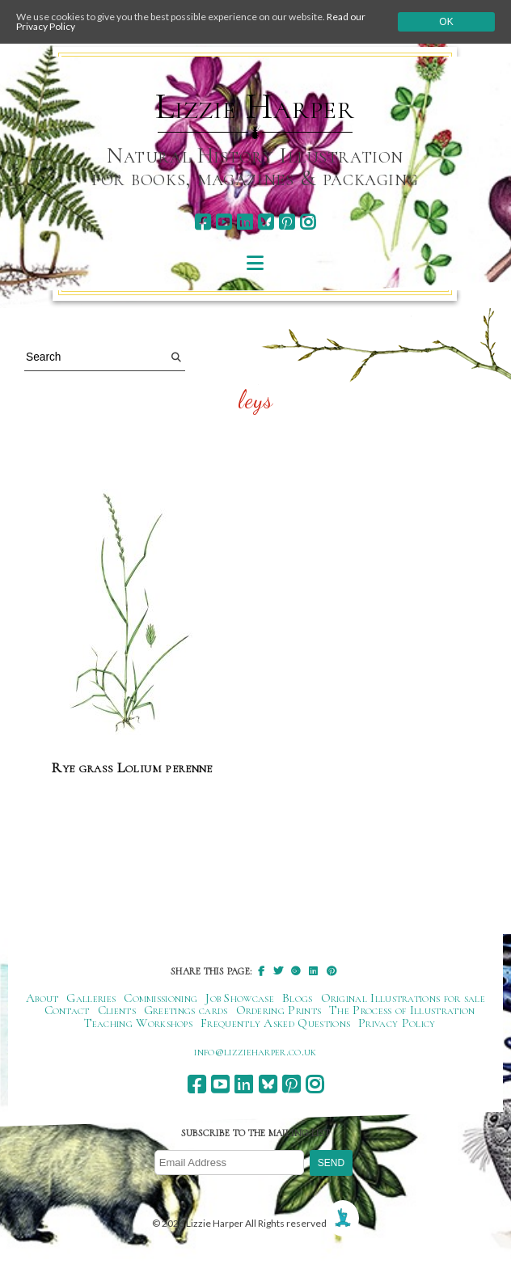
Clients (117, 1010)
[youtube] (223, 222)
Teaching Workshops (138, 1023)
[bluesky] (265, 222)
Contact (67, 1010)
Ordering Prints (279, 1010)
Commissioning (160, 998)
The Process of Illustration (402, 1010)
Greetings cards (186, 1010)
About (42, 998)
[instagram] (307, 222)
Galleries (91, 998)
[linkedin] (244, 222)
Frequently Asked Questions (275, 1023)
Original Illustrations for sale (403, 998)
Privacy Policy (396, 1023)
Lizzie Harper (255, 107)
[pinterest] (286, 222)
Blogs (297, 998)
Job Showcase (239, 998)
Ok (446, 21)
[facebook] (202, 222)
